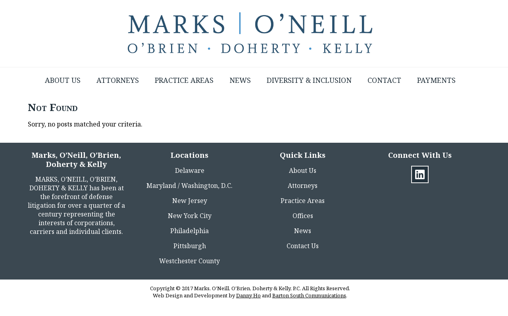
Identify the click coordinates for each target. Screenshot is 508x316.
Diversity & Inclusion (309, 80)
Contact (384, 80)
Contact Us (303, 245)
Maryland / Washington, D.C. (189, 185)
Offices (302, 215)
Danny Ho (248, 295)
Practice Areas (184, 80)
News (240, 80)
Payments (436, 80)
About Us (63, 80)
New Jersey (189, 200)
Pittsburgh (189, 245)
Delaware (189, 170)
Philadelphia (189, 230)
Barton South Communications (309, 295)
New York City (190, 215)
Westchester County (189, 261)
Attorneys (117, 80)
